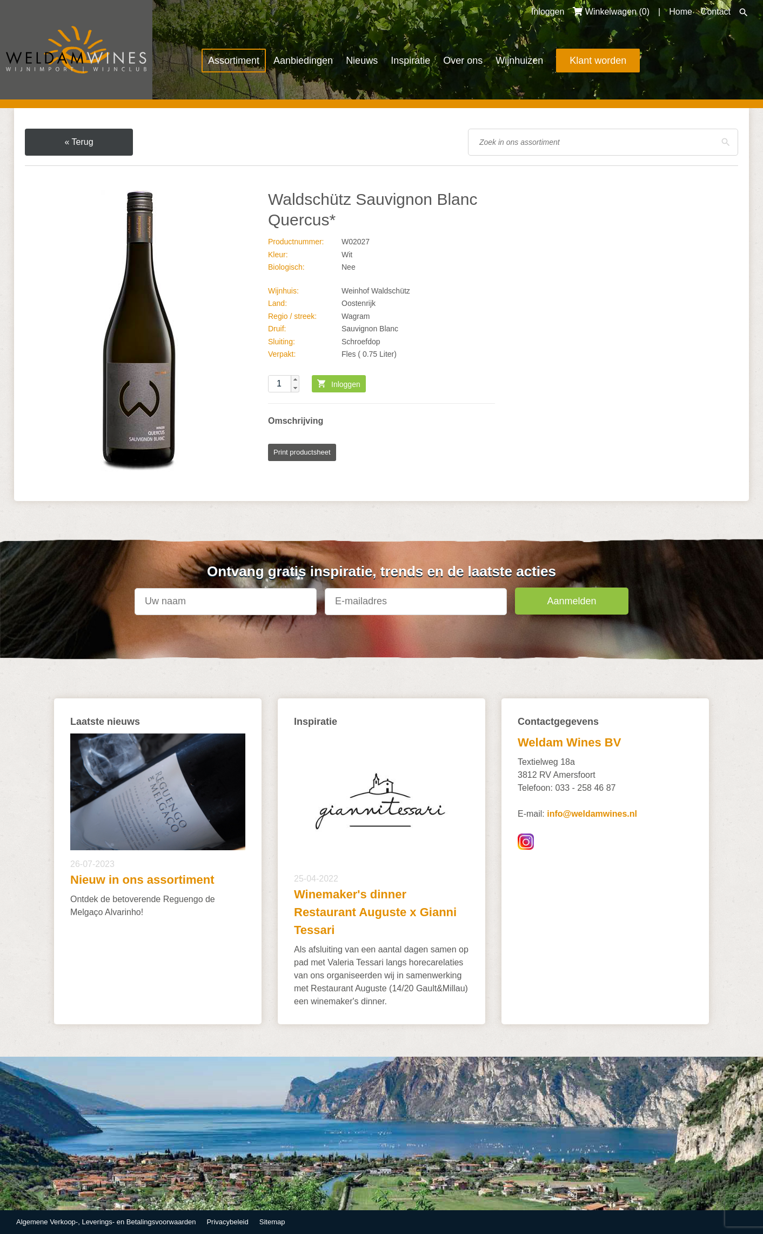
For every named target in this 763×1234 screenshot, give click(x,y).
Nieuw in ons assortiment (142, 879)
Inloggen (547, 11)
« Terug (78, 141)
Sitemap (272, 1222)
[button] (295, 379)
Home (680, 11)
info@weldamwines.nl (592, 813)
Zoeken (743, 12)
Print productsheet (302, 452)
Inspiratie (410, 60)
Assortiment (233, 60)
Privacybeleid (227, 1222)
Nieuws (362, 60)
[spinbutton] (283, 383)
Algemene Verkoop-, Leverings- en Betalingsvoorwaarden (106, 1222)
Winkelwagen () (611, 11)
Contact (716, 11)
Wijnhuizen (519, 60)
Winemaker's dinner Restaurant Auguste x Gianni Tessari (375, 912)
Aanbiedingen (303, 60)
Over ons (463, 60)
